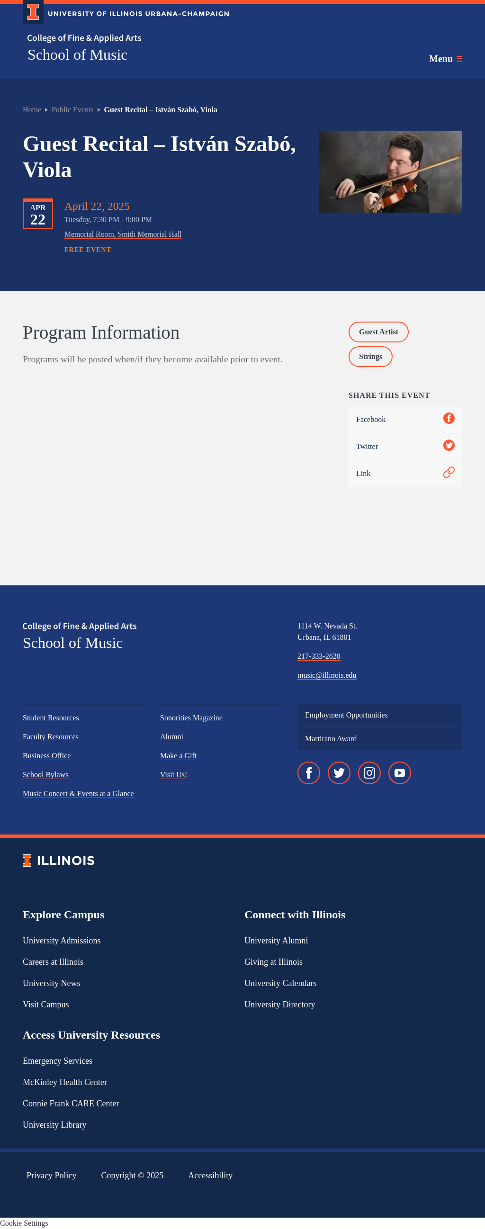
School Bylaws (45, 775)
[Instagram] (369, 773)
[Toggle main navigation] (445, 59)
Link (405, 473)
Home (32, 110)
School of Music (77, 54)
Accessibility (210, 1175)
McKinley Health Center (65, 1082)
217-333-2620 (319, 656)
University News (51, 983)
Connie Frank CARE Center (71, 1103)
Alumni (171, 737)
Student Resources (51, 718)
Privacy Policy (52, 1175)
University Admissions (62, 940)
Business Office (47, 756)
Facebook (405, 420)
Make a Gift (178, 756)
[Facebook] (308, 773)
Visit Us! (173, 775)
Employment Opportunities (346, 715)
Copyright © (132, 1175)
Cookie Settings (24, 1223)
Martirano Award (331, 739)
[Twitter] (339, 773)
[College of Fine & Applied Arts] (122, 38)
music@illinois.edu (327, 675)
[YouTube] (399, 773)
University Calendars (280, 983)
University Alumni (276, 940)
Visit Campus (46, 1004)
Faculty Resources (51, 737)
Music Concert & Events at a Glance (78, 793)
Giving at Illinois (273, 962)
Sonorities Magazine (191, 718)
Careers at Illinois (53, 962)
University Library (54, 1125)
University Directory (279, 1004)
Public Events (72, 110)
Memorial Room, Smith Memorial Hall (122, 234)
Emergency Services (57, 1061)
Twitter (405, 447)
